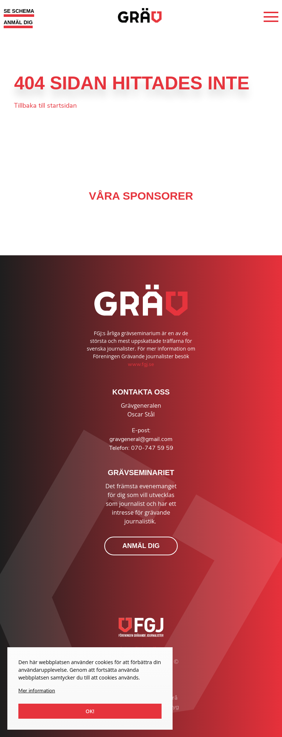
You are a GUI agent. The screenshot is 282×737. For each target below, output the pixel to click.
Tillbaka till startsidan (45, 105)
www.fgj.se (141, 364)
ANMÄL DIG (18, 22)
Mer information (36, 690)
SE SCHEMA (19, 11)
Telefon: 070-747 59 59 (141, 448)
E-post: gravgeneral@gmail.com (141, 434)
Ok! (90, 711)
